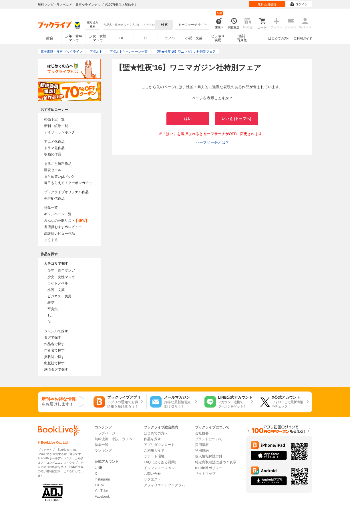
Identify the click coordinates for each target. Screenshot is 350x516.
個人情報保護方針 (208, 456)
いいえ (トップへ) (236, 118)
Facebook (102, 497)
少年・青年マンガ (73, 38)
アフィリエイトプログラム (164, 485)
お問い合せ (152, 474)
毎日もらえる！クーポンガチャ (68, 183)
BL (122, 38)
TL (146, 38)
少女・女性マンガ (97, 38)
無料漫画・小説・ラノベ (113, 439)
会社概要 (202, 433)
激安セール (52, 170)
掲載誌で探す (54, 357)
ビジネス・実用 (59, 296)
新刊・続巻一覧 (56, 126)
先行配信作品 (54, 199)
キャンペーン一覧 (57, 214)
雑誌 (50, 302)
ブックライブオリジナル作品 (66, 192)
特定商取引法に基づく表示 (215, 462)
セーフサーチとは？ (212, 142)
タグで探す (52, 337)
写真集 (52, 309)
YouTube (101, 491)
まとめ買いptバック (59, 177)
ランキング (103, 450)
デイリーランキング (59, 132)
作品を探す (152, 439)
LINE (98, 468)
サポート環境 (154, 456)
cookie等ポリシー (208, 468)
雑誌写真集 (242, 38)
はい (188, 118)
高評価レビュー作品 (59, 234)
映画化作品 (52, 154)
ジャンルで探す (56, 331)
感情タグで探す (56, 369)
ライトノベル (57, 283)
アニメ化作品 (54, 142)
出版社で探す (54, 363)
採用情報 (202, 445)
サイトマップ (205, 474)
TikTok (99, 485)
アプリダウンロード (159, 445)
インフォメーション (159, 468)
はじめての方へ (279, 38)
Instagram (102, 479)
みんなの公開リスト (65, 220)
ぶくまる (51, 240)
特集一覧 (51, 208)
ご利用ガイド (302, 38)
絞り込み (92, 25)
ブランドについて (208, 439)
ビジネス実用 (218, 38)
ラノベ (170, 38)
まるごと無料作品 (57, 164)
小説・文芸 (193, 38)
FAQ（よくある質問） (161, 462)
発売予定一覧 (54, 119)
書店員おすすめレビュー (63, 227)
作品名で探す (54, 344)
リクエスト (152, 479)
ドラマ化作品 (54, 148)
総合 (49, 38)
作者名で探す (54, 350)
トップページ (105, 433)
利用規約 (202, 450)
